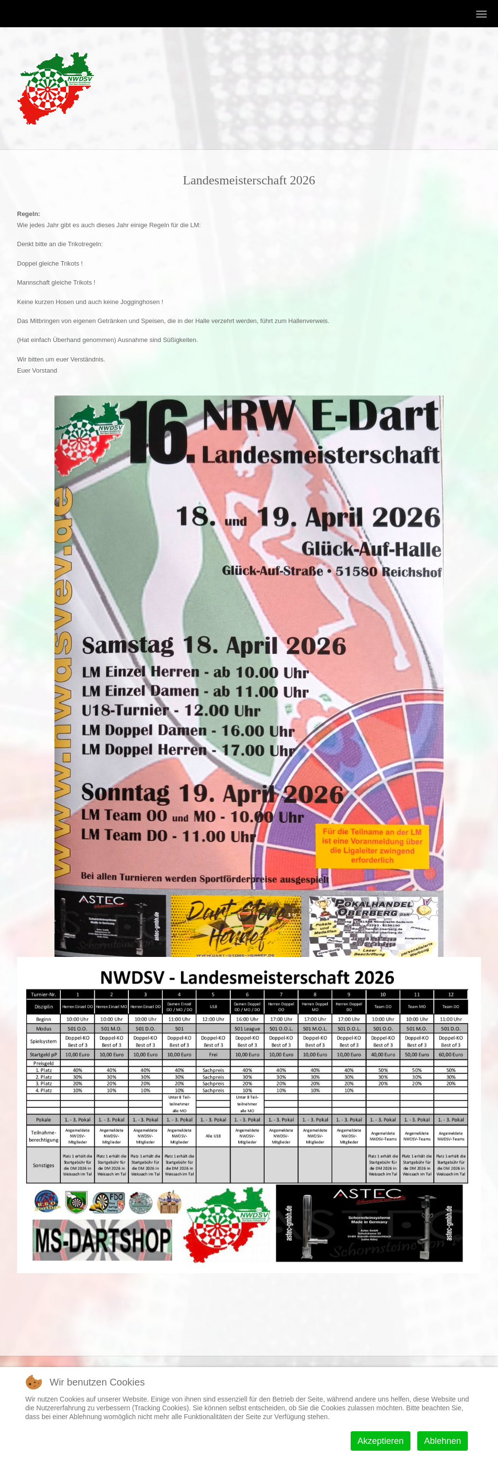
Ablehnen (442, 1441)
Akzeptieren (380, 1441)
